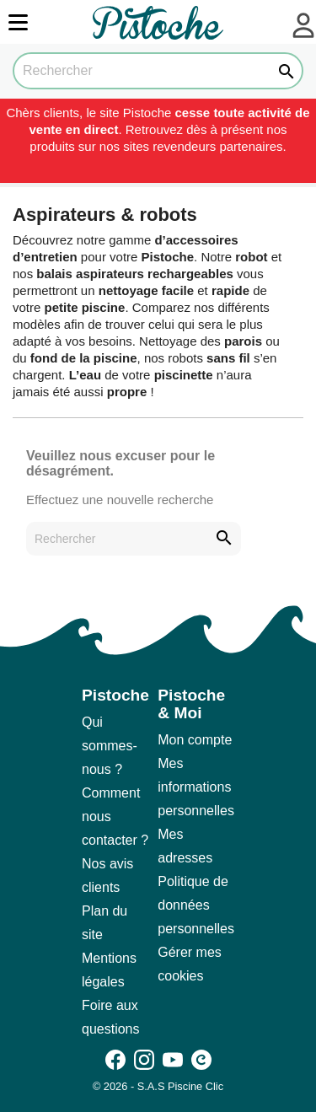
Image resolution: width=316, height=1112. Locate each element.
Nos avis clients (107, 875)
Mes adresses (185, 846)
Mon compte (195, 740)
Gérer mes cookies (190, 964)
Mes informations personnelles (196, 787)
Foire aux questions (111, 1017)
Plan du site (104, 923)
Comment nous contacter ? (115, 816)
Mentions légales (109, 970)
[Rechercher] (158, 70)
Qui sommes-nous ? (109, 745)
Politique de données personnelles (196, 905)
